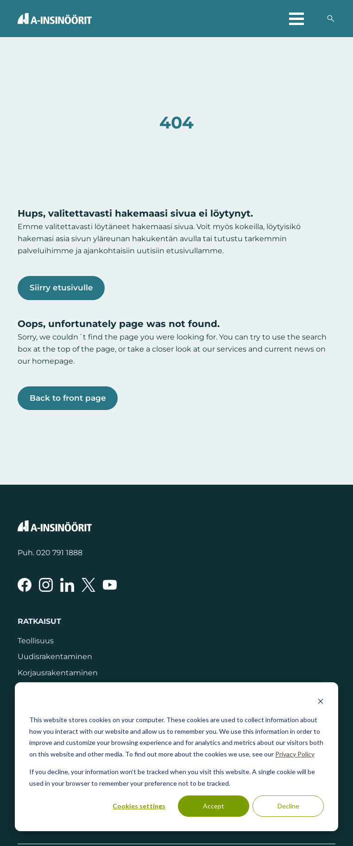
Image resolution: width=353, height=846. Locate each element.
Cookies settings (139, 806)
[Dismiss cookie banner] (320, 702)
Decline (288, 806)
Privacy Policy (295, 754)
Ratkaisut (39, 621)
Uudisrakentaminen (55, 656)
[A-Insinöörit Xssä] (88, 584)
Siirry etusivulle (61, 287)
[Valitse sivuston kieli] (315, 18)
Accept (213, 806)
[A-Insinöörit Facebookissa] (25, 584)
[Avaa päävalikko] (296, 18)
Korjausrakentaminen (58, 672)
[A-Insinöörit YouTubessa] (110, 584)
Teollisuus (36, 640)
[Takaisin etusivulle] (55, 18)
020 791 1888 (59, 552)
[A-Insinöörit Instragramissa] (46, 584)
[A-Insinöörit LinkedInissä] (67, 584)
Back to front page (68, 398)
